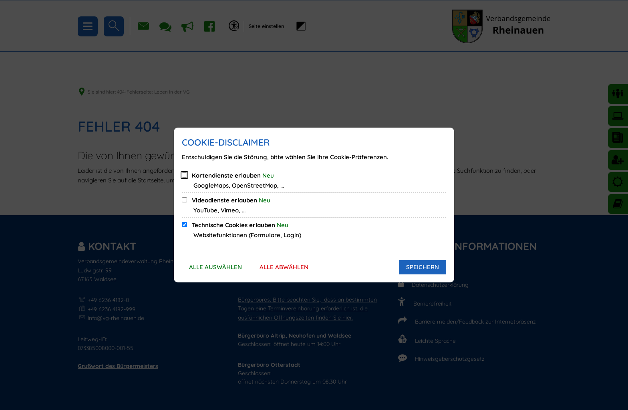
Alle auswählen (215, 267)
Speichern (422, 267)
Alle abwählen (284, 267)
